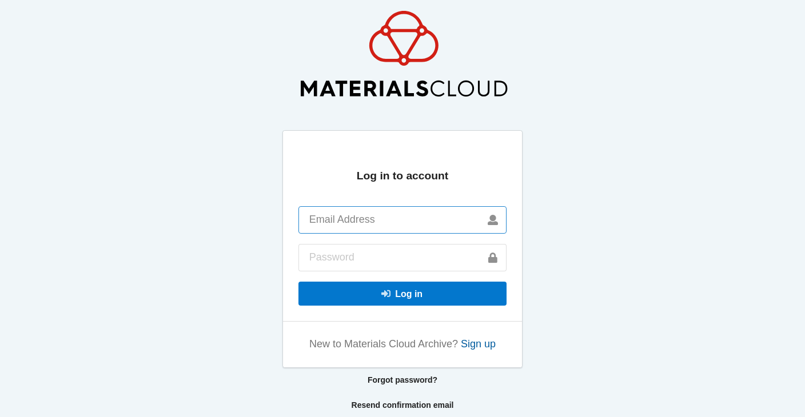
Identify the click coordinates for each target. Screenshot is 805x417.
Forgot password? (402, 379)
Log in (401, 294)
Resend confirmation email (403, 405)
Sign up (478, 344)
